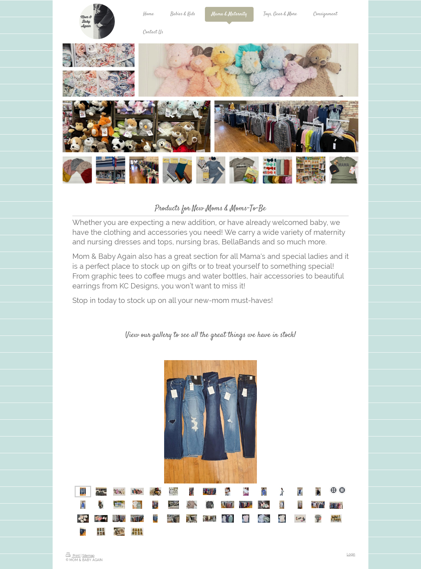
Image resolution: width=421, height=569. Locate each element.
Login (351, 554)
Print (73, 555)
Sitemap (88, 555)
